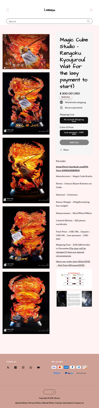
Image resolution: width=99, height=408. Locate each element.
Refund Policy (48, 402)
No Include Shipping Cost (74, 120)
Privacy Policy (34, 402)
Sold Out (74, 142)
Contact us (79, 402)
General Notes (21, 402)
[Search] (88, 21)
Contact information (64, 402)
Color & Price (67, 127)
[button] (8, 10)
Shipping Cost (67, 114)
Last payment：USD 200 (74, 133)
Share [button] (64, 149)
